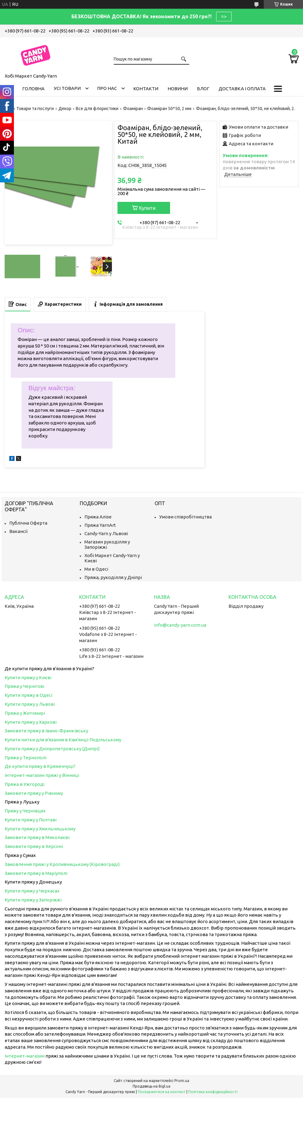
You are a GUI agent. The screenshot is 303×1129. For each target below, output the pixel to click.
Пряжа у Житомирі (25, 713)
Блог (203, 88)
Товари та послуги (35, 108)
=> (224, 16)
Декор (64, 108)
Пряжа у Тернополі (25, 757)
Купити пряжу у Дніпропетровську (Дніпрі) (52, 748)
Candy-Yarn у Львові (106, 533)
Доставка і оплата (242, 88)
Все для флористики (97, 108)
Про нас (107, 88)
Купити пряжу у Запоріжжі (33, 899)
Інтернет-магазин (25, 1056)
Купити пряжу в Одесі (28, 695)
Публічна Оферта (28, 523)
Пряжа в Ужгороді (25, 784)
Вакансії (18, 531)
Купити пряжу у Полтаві (31, 819)
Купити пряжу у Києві (28, 677)
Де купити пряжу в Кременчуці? (40, 766)
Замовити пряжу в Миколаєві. (37, 837)
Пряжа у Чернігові (24, 686)
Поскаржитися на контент (162, 1092)
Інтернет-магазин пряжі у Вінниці (42, 775)
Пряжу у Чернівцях (25, 810)
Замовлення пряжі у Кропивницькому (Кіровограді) (62, 864)
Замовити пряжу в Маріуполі (36, 873)
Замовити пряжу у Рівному (34, 793)
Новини (178, 88)
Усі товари (67, 88)
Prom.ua (181, 1081)
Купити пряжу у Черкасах (32, 890)
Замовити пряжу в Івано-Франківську (46, 730)
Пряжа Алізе (98, 516)
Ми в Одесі (96, 569)
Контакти (145, 88)
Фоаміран (133, 108)
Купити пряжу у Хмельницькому (40, 828)
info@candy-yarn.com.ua (180, 625)
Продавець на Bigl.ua (151, 1086)
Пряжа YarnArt (100, 525)
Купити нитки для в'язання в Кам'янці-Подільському (63, 739)
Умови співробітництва (185, 516)
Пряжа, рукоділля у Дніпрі (113, 577)
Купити (147, 208)
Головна (33, 88)
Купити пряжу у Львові (30, 704)
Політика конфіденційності (212, 1092)
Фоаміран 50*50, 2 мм (169, 108)
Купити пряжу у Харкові (31, 722)
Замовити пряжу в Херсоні (34, 846)
